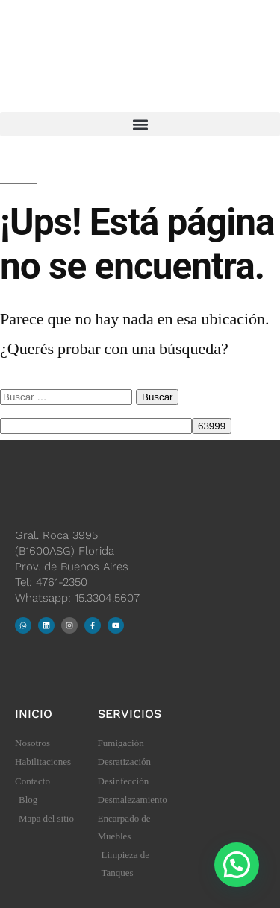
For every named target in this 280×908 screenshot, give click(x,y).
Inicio (33, 714)
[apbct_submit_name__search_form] (211, 426)
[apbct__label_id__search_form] (96, 426)
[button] (140, 124)
